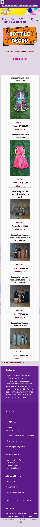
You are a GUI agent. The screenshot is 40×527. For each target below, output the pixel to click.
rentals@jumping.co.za (15, 446)
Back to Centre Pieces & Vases (20, 51)
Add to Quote (20, 129)
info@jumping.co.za (14, 441)
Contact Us (10, 481)
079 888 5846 (11, 427)
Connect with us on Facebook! (18, 500)
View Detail (20, 122)
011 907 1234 (11, 416)
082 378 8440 (11, 422)
